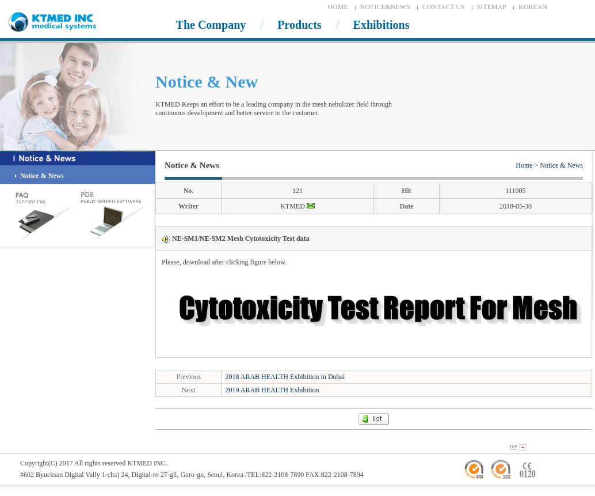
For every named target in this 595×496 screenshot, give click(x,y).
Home (524, 165)
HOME (337, 7)
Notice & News (561, 165)
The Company (211, 24)
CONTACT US (443, 7)
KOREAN (532, 7)
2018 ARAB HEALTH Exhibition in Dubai (285, 377)
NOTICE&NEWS (385, 7)
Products (299, 24)
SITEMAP (491, 7)
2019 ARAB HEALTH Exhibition (272, 390)
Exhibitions (381, 24)
